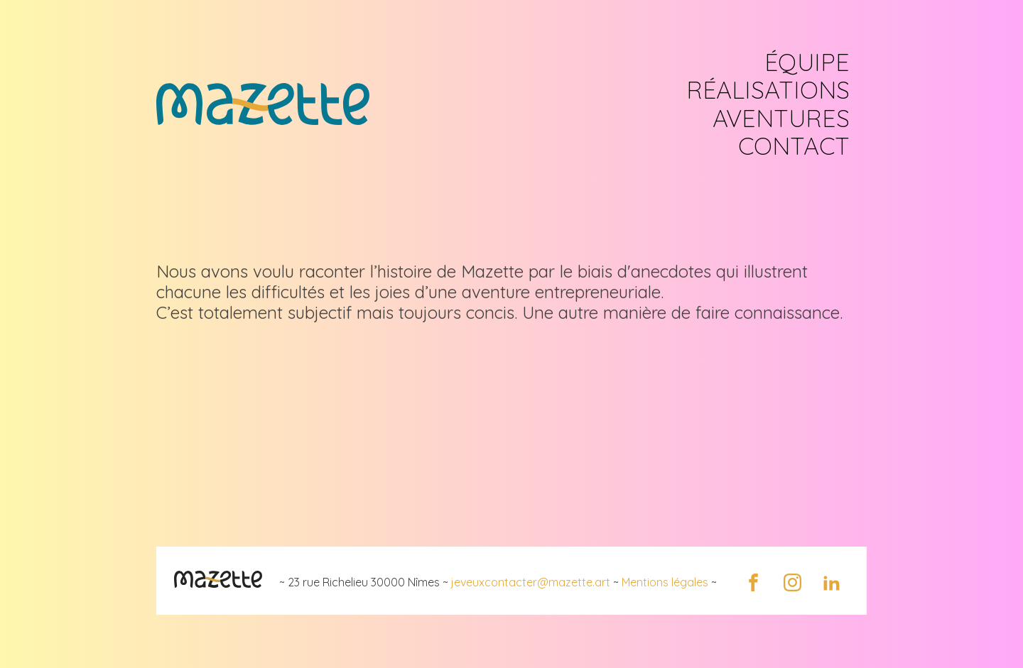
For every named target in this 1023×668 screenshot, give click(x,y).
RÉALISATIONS (768, 90)
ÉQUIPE (807, 62)
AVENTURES (781, 118)
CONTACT (794, 146)
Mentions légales (665, 582)
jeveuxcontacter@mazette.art (530, 582)
